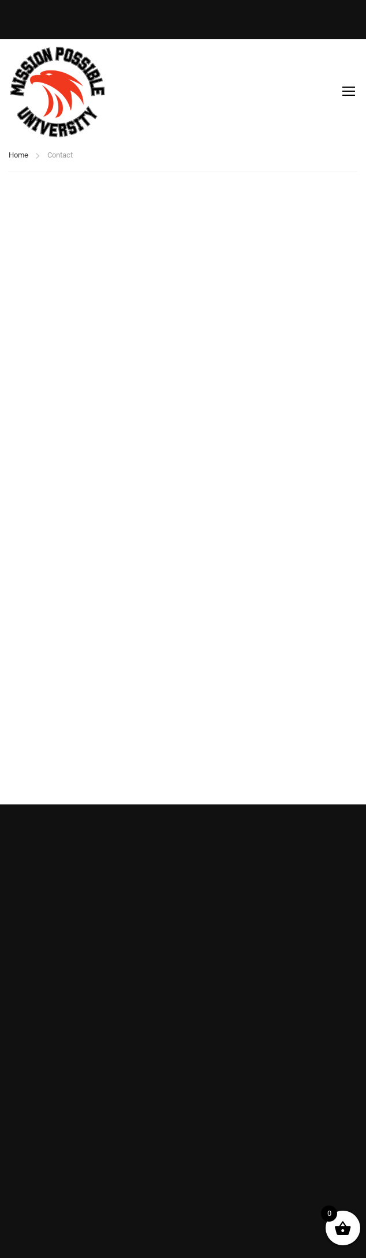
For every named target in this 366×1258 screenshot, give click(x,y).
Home (18, 155)
